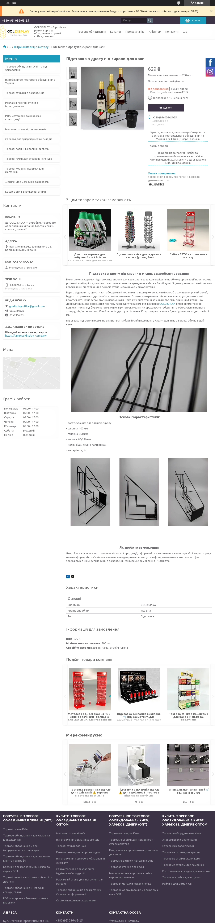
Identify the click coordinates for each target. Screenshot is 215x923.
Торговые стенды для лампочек (183, 864)
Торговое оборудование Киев (181, 833)
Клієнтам (155, 31)
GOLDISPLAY (167, 303)
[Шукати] (150, 20)
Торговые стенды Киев (124, 833)
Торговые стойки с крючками (181, 858)
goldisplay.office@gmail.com (27, 306)
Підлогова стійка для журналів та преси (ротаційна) (139, 256)
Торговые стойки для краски (181, 852)
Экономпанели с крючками (179, 839)
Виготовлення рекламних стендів (77, 839)
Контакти (171, 31)
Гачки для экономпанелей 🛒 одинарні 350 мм (188, 791)
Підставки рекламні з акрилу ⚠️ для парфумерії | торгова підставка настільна (138, 792)
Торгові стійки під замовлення (24, 92)
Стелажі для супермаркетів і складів (28, 138)
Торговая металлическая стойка (130, 883)
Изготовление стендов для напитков (186, 871)
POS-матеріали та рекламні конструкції (23, 117)
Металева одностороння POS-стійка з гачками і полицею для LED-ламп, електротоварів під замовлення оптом (89, 717)
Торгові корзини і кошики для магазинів (24, 170)
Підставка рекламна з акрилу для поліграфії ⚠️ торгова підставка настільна (89, 792)
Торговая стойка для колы (126, 866)
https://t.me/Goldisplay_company (25, 335)
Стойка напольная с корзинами (76, 900)
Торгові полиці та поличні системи (27, 148)
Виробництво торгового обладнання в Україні (30, 81)
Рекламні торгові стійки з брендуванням (21, 104)
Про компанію (135, 31)
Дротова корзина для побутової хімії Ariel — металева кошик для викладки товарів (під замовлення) (89, 257)
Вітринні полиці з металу (31, 47)
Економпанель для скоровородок (78, 852)
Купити (167, 107)
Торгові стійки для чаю (71, 845)
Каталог (115, 31)
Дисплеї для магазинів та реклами (27, 181)
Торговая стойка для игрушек (181, 877)
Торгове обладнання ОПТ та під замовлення (26, 68)
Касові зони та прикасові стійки (25, 191)
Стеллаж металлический (178, 845)
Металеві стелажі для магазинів (25, 129)
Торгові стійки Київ (15, 829)
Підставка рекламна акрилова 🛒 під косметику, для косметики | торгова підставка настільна (139, 717)
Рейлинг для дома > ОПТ (178, 883)
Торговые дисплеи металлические (131, 860)
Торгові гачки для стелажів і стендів (28, 158)
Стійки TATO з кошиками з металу (188, 256)
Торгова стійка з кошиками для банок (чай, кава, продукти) (188, 716)
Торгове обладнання (91, 31)
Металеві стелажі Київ (70, 833)
